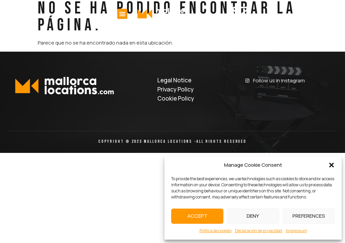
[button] (331, 165)
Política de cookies (215, 231)
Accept (197, 215)
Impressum (296, 231)
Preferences (308, 215)
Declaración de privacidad (258, 231)
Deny (253, 215)
